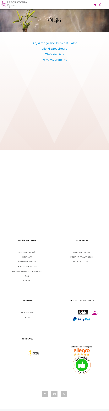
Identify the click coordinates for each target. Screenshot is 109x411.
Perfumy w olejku (54, 59)
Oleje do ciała (54, 54)
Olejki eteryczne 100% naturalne (54, 43)
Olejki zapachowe (54, 48)
